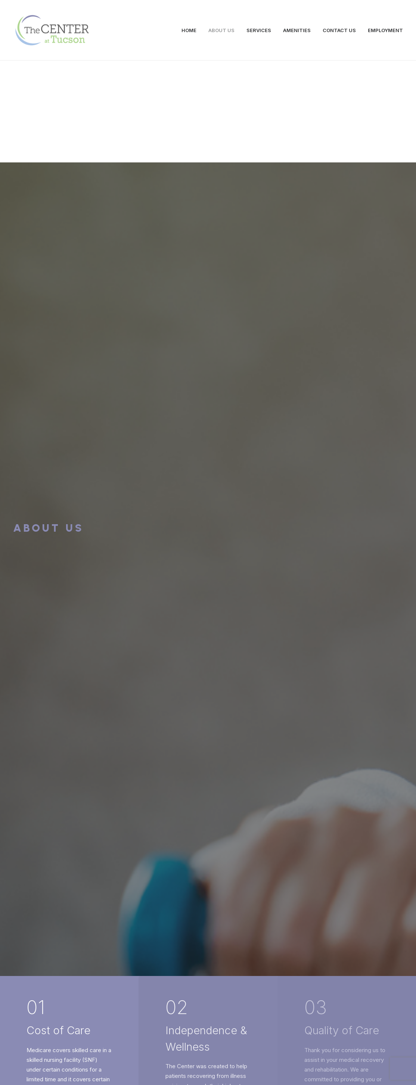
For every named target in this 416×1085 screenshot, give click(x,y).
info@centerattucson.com (117, 1014)
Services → (60, 810)
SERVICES (258, 30)
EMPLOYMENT (385, 30)
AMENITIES (297, 30)
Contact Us (208, 914)
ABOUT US (221, 30)
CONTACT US (339, 30)
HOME (188, 30)
